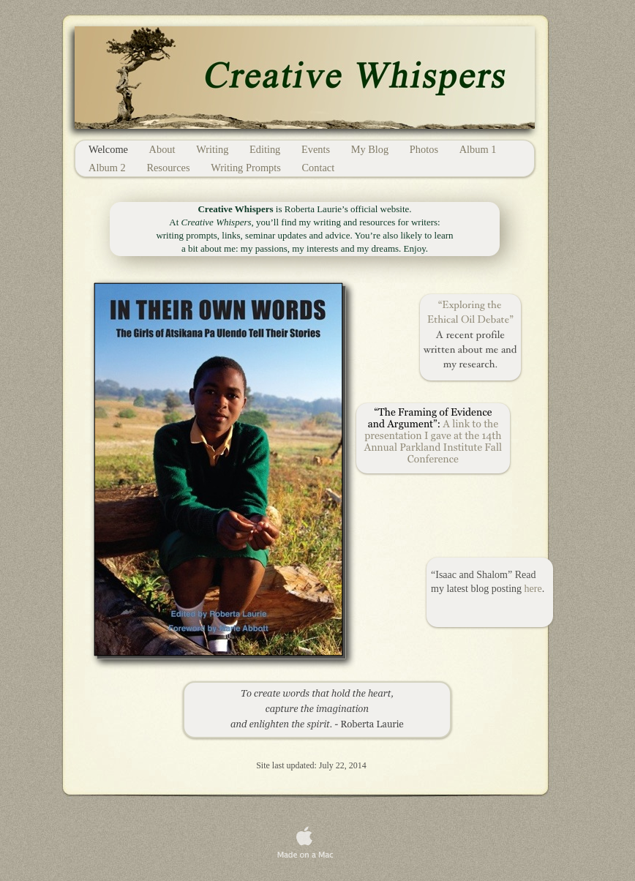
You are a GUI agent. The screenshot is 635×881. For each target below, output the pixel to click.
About (164, 149)
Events (317, 149)
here (533, 588)
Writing (213, 149)
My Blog (371, 149)
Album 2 (108, 167)
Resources (169, 167)
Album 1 (478, 149)
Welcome (110, 149)
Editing (266, 149)
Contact (317, 167)
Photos (425, 149)
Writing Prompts (247, 167)
